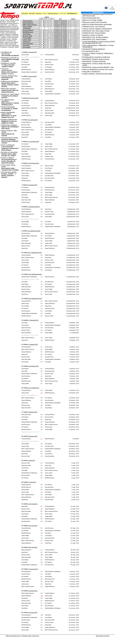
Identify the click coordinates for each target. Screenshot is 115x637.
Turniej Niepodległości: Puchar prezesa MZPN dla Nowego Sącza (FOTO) (98, 42)
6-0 (41, 451)
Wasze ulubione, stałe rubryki (9, 133)
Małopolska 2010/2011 (53, 13)
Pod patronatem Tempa (9, 140)
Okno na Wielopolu (10, 147)
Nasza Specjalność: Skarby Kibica (8, 115)
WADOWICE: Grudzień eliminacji (94, 61)
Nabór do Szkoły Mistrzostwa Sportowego (97, 24)
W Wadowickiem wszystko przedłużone (96, 57)
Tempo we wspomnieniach (9, 71)
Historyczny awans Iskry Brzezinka (94, 22)
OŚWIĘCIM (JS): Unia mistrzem (93, 26)
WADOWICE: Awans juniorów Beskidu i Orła (98, 67)
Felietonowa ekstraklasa (9, 84)
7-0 (41, 543)
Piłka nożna (38, 13)
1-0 (41, 549)
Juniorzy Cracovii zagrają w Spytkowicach (97, 29)
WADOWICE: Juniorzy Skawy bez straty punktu (96, 64)
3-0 (41, 72)
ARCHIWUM (32, 13)
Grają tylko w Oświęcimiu (91, 71)
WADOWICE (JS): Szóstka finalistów (95, 37)
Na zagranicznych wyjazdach (10, 102)
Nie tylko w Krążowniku (9, 153)
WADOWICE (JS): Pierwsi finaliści (94, 39)
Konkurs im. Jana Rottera (10, 95)
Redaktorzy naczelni (8, 64)
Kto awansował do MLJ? (91, 51)
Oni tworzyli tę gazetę (9, 174)
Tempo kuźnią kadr (9, 108)
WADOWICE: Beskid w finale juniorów (95, 59)
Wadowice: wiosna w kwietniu (92, 35)
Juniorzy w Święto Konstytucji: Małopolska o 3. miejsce (97, 54)
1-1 (41, 438)
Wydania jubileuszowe (9, 121)
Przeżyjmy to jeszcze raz (10, 59)
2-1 (41, 301)
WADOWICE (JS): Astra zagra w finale (95, 31)
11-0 (42, 595)
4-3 (41, 586)
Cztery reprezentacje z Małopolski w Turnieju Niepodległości (98, 46)
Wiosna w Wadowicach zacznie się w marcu (97, 69)
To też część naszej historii (9, 167)
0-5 (41, 492)
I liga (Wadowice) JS (72, 13)
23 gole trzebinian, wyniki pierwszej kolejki (97, 74)
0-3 (41, 392)
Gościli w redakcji (9, 160)
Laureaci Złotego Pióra (9, 77)
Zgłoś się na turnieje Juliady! (92, 20)
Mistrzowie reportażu (9, 90)
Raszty (107, 636)
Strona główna (24, 13)
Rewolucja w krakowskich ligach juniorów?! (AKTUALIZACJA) (97, 15)
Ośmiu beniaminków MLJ (91, 18)
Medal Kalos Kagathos (10, 126)
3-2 (41, 468)
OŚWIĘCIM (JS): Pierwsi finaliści (94, 33)
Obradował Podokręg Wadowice (93, 49)
